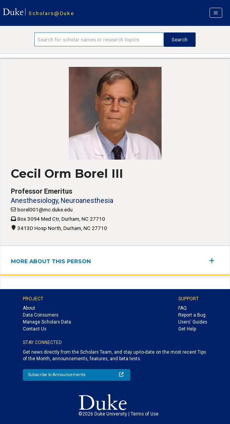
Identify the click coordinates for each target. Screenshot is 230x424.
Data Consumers (40, 315)
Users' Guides (192, 322)
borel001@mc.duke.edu (45, 209)
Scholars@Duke (51, 13)
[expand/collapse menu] (214, 260)
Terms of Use (144, 414)
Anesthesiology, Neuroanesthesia (62, 200)
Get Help (187, 329)
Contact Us (34, 329)
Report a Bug (192, 315)
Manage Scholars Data (47, 322)
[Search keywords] (99, 39)
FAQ (182, 308)
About (29, 308)
